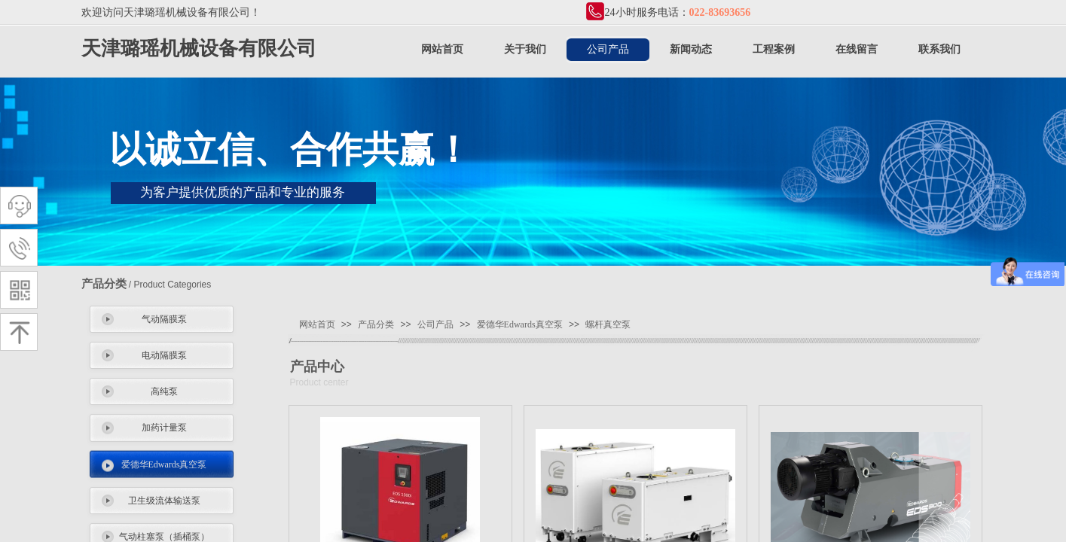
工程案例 (774, 49)
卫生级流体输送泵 (164, 500)
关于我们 (525, 49)
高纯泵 (164, 391)
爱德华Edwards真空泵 (164, 464)
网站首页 (442, 49)
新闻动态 (691, 49)
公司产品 (608, 49)
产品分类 (376, 324)
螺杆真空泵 (608, 324)
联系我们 (939, 49)
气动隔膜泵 (164, 319)
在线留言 (856, 49)
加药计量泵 (164, 427)
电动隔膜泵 (164, 355)
